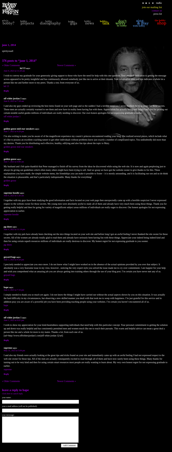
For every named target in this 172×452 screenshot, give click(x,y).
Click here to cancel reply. (12, 393)
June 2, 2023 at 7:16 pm (14, 290)
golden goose (10, 180)
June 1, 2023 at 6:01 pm (14, 320)
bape (6, 305)
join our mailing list (152, 7)
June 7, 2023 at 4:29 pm (14, 131)
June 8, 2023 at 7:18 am (14, 101)
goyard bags (9, 275)
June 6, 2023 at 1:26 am (14, 195)
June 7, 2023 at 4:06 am (14, 162)
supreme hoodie (11, 214)
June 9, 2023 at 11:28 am (14, 71)
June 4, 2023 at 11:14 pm (14, 229)
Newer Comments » (66, 65)
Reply (6, 91)
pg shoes (8, 245)
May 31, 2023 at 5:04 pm (14, 350)
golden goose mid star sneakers (18, 147)
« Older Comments (11, 65)
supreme (8, 369)
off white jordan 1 (12, 116)
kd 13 (6, 86)
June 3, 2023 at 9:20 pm (14, 259)
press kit (158, 13)
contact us (157, 10)
